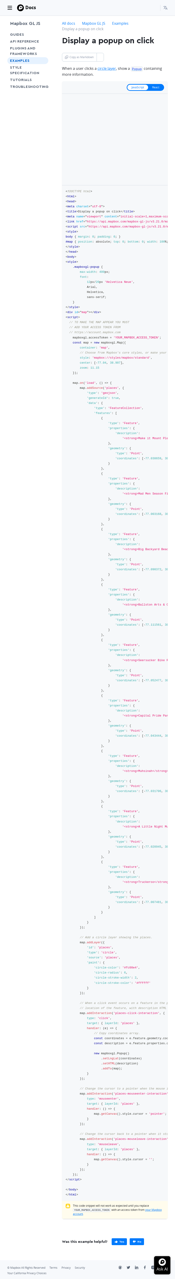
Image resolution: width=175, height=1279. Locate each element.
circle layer (107, 68)
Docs (30, 7)
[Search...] (154, 7)
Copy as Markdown (79, 57)
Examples (19, 60)
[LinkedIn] (139, 1267)
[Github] (122, 1267)
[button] (165, 7)
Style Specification (28, 70)
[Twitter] (131, 1267)
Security (80, 1267)
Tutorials (28, 80)
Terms (53, 1267)
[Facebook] (147, 1267)
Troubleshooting (28, 89)
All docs (68, 23)
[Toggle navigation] (10, 8)
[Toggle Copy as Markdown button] (100, 57)
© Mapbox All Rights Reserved (26, 1267)
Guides (17, 34)
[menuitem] (165, 7)
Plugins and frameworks (23, 51)
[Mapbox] (20, 8)
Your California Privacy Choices (26, 1273)
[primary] (119, 1241)
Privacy (66, 1267)
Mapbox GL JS (25, 23)
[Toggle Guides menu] (43, 34)
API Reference (24, 41)
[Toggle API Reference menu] (43, 41)
